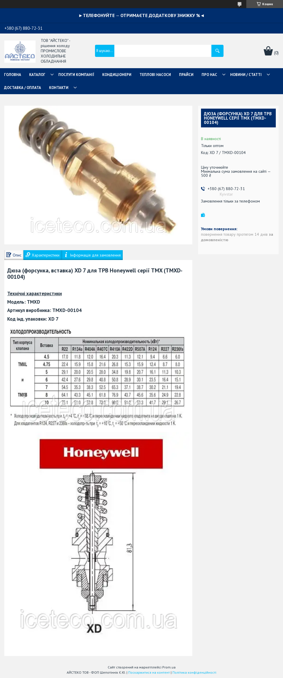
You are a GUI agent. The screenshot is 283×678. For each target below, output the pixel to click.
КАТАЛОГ (37, 74)
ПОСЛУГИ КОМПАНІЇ (76, 74)
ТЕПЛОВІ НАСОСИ (155, 74)
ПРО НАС (209, 74)
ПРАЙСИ (186, 74)
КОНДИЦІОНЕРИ (116, 74)
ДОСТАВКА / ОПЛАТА (22, 87)
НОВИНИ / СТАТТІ (246, 74)
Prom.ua (169, 667)
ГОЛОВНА (12, 74)
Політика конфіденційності (194, 672)
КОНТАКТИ (58, 87)
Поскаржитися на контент (149, 672)
